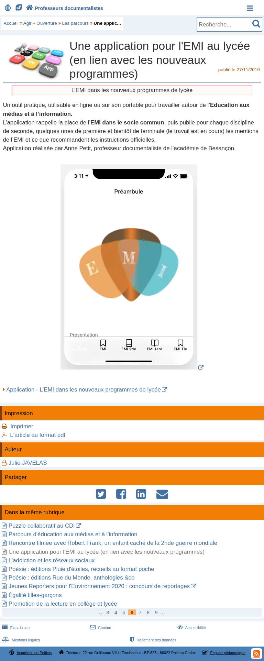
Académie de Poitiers (34, 653)
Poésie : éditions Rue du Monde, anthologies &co (72, 577)
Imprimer (21, 426)
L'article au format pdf (37, 435)
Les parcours (75, 23)
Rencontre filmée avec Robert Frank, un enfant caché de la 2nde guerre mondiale (113, 543)
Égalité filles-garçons (35, 595)
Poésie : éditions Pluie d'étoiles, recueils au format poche (81, 569)
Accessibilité (191, 628)
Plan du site (15, 628)
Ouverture (46, 23)
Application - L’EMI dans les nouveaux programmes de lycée (83, 389)
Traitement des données (152, 640)
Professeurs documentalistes (63, 8)
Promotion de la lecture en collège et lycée (63, 604)
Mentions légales (20, 640)
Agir (27, 23)
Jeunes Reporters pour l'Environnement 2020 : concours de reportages (99, 586)
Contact (100, 628)
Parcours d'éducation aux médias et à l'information (73, 534)
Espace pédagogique (228, 653)
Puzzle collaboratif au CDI (42, 525)
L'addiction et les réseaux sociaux (52, 560)
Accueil (11, 23)
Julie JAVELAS (28, 463)
